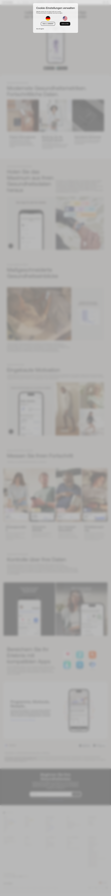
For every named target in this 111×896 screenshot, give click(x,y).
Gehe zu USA (65, 23)
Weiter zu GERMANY (47, 23)
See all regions (40, 28)
